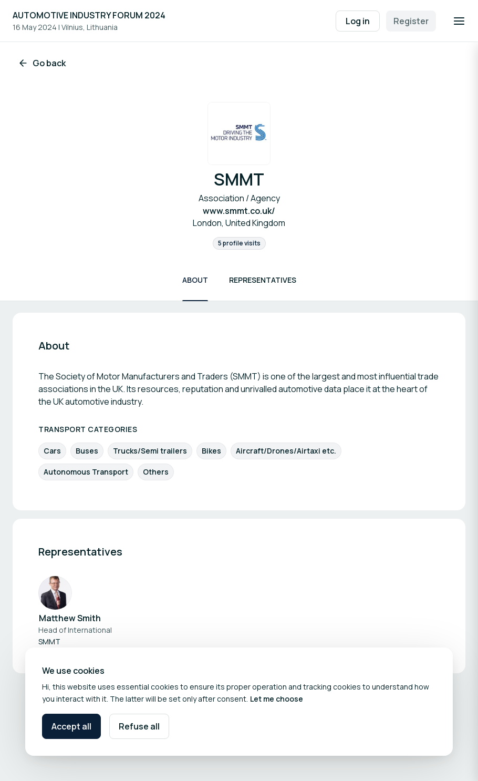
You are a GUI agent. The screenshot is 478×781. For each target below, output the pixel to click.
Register (411, 21)
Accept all (71, 726)
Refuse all (139, 726)
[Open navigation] (459, 21)
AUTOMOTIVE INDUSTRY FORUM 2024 (89, 15)
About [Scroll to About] (195, 280)
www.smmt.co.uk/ (239, 211)
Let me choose (276, 699)
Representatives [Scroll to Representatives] (262, 280)
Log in (358, 21)
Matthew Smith (70, 618)
